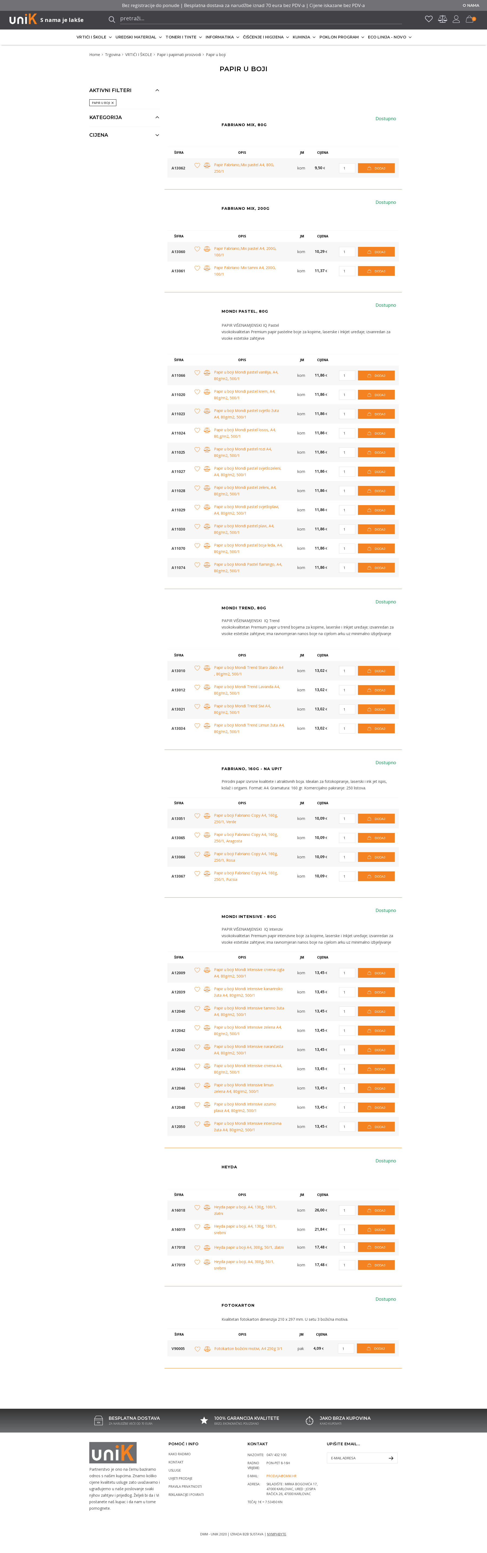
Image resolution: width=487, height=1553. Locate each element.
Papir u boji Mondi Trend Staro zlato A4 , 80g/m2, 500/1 (248, 670)
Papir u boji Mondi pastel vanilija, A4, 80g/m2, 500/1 (246, 375)
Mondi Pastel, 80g (245, 311)
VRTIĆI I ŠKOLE (91, 37)
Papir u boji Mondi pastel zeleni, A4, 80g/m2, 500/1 (245, 490)
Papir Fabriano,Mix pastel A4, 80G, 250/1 (244, 168)
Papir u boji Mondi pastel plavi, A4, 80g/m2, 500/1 (244, 529)
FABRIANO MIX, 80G (244, 124)
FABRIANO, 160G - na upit (252, 768)
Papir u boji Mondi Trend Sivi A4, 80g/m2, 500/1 (242, 709)
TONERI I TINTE (181, 37)
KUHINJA (301, 37)
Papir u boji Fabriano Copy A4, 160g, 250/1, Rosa (246, 857)
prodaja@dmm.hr (281, 1476)
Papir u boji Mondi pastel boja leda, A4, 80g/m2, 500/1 (248, 548)
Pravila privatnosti (185, 1486)
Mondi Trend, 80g (244, 608)
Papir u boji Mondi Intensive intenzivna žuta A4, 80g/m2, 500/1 (247, 1126)
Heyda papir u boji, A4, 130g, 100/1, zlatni (245, 1210)
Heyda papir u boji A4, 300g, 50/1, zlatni (249, 1247)
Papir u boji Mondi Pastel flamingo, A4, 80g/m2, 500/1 (248, 567)
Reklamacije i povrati (186, 1494)
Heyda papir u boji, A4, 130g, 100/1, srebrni (245, 1229)
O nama (471, 5)
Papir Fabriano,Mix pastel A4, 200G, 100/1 (245, 251)
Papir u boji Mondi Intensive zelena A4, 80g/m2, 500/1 (248, 1030)
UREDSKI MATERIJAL (136, 37)
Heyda (229, 1167)
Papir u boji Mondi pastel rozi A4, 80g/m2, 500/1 (243, 452)
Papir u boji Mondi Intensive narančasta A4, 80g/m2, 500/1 (248, 1049)
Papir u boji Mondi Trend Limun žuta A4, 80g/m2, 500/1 (249, 728)
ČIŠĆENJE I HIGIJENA (263, 37)
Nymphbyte (276, 1534)
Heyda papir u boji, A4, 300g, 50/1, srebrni (244, 1265)
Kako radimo (180, 1454)
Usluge (175, 1470)
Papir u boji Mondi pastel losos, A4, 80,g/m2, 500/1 (245, 433)
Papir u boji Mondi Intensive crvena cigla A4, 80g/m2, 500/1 (249, 973)
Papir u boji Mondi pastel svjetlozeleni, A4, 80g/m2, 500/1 (247, 471)
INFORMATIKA (220, 37)
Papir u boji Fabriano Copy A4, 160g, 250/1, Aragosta (246, 837)
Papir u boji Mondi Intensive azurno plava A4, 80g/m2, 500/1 (245, 1107)
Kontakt (176, 1462)
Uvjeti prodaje (180, 1478)
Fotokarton (238, 1305)
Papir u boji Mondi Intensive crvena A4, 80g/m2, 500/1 (248, 1069)
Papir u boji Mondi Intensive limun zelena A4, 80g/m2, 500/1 (243, 1088)
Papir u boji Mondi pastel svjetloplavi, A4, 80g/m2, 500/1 (246, 510)
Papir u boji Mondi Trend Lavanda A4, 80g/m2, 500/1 (247, 690)
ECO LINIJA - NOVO (387, 37)
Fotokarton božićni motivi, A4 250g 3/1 (248, 1348)
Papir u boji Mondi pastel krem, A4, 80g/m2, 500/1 (244, 394)
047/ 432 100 (276, 1455)
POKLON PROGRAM (339, 37)
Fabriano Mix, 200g (245, 208)
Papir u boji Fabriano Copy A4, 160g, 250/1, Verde (246, 818)
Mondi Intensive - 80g (249, 916)
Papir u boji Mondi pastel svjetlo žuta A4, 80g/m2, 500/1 (246, 414)
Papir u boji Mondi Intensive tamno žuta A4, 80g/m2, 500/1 (249, 1011)
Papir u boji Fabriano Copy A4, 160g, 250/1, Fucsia (246, 876)
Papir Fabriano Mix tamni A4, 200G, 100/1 (245, 271)
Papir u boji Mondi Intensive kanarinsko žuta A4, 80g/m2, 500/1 (248, 992)
